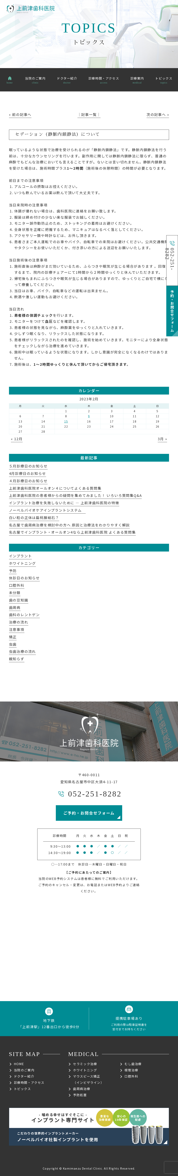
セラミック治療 (85, 1063)
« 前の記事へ (20, 114)
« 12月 (17, 438)
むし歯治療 (133, 1063)
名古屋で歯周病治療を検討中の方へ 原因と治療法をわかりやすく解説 (69, 524)
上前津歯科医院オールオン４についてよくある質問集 (55, 488)
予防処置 (80, 1095)
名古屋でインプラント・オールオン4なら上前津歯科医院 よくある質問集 (72, 532)
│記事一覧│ (89, 114)
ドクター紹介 (24, 1076)
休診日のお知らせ (24, 577)
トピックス (22, 1088)
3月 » (162, 438)
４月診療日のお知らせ (28, 480)
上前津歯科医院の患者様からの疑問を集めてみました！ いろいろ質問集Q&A (75, 495)
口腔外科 (16, 585)
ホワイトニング (22, 563)
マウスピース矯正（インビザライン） (88, 1079)
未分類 (14, 592)
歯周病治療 (81, 1088)
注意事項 (16, 629)
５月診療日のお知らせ (28, 465)
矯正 (13, 636)
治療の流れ (18, 621)
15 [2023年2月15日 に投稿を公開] (66, 421)
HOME (19, 1063)
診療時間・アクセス (29, 1082)
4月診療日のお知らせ (27, 473)
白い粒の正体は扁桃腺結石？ (34, 517)
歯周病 (14, 607)
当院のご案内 (24, 1070)
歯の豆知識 (18, 599)
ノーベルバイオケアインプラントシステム (47, 510)
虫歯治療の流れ (22, 651)
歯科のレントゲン (24, 614)
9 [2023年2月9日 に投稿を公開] (89, 416)
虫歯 (13, 644)
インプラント (20, 555)
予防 (13, 570)
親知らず (16, 658)
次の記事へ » (158, 114)
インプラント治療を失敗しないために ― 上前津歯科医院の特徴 (64, 502)
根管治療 (131, 1070)
